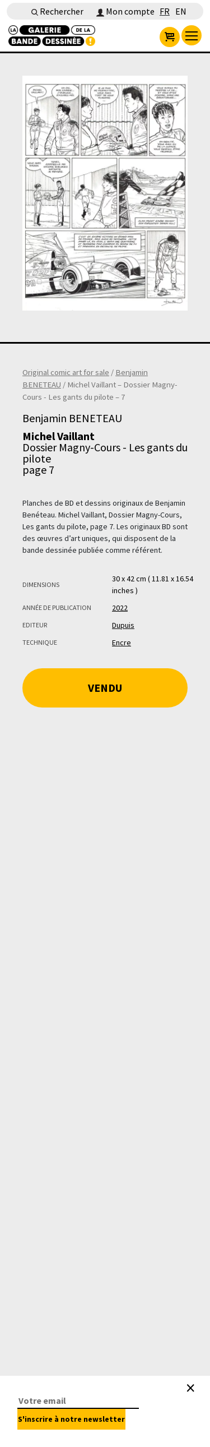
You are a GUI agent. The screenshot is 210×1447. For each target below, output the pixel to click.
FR (165, 11)
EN (180, 11)
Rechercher (57, 11)
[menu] (191, 35)
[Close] (190, 1388)
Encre (121, 642)
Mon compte (125, 11)
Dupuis (123, 625)
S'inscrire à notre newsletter (71, 1419)
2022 (120, 608)
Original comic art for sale (65, 372)
